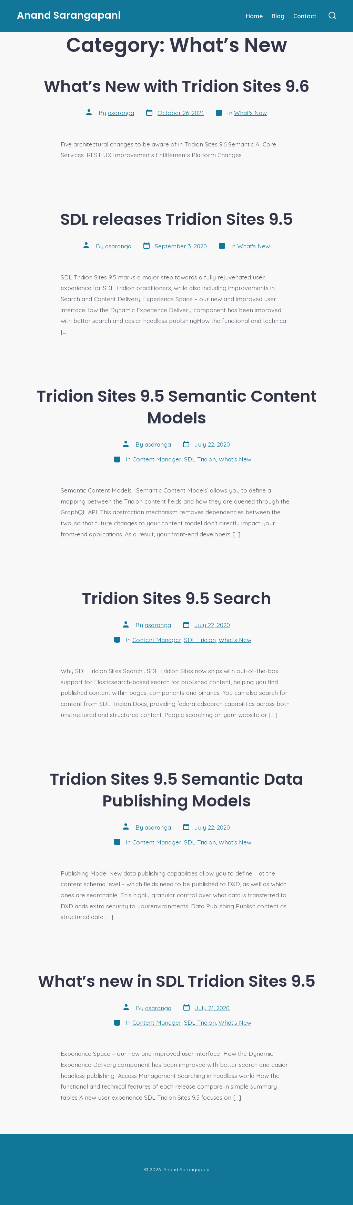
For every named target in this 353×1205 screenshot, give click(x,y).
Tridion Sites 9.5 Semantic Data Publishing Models (176, 790)
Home (254, 16)
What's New (250, 112)
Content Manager (156, 459)
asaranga (121, 112)
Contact (304, 16)
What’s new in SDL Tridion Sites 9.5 (176, 981)
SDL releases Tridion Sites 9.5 (176, 219)
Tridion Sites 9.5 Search (176, 598)
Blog (278, 16)
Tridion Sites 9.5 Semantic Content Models (176, 407)
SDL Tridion (200, 459)
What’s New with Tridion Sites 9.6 (177, 86)
